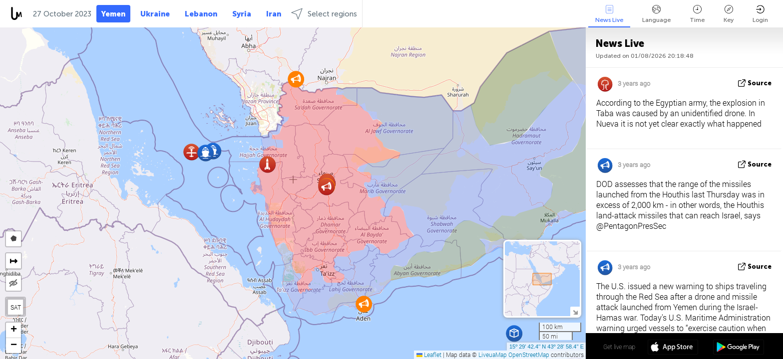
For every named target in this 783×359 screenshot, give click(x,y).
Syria (241, 13)
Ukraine (155, 13)
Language (656, 14)
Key (729, 14)
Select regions (324, 13)
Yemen (113, 13)
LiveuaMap (492, 355)
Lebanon (201, 13)
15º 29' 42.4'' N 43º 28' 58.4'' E (546, 347)
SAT (15, 307)
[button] (364, 304)
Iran (273, 13)
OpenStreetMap (528, 355)
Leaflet (428, 355)
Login (760, 14)
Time (697, 14)
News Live (609, 14)
